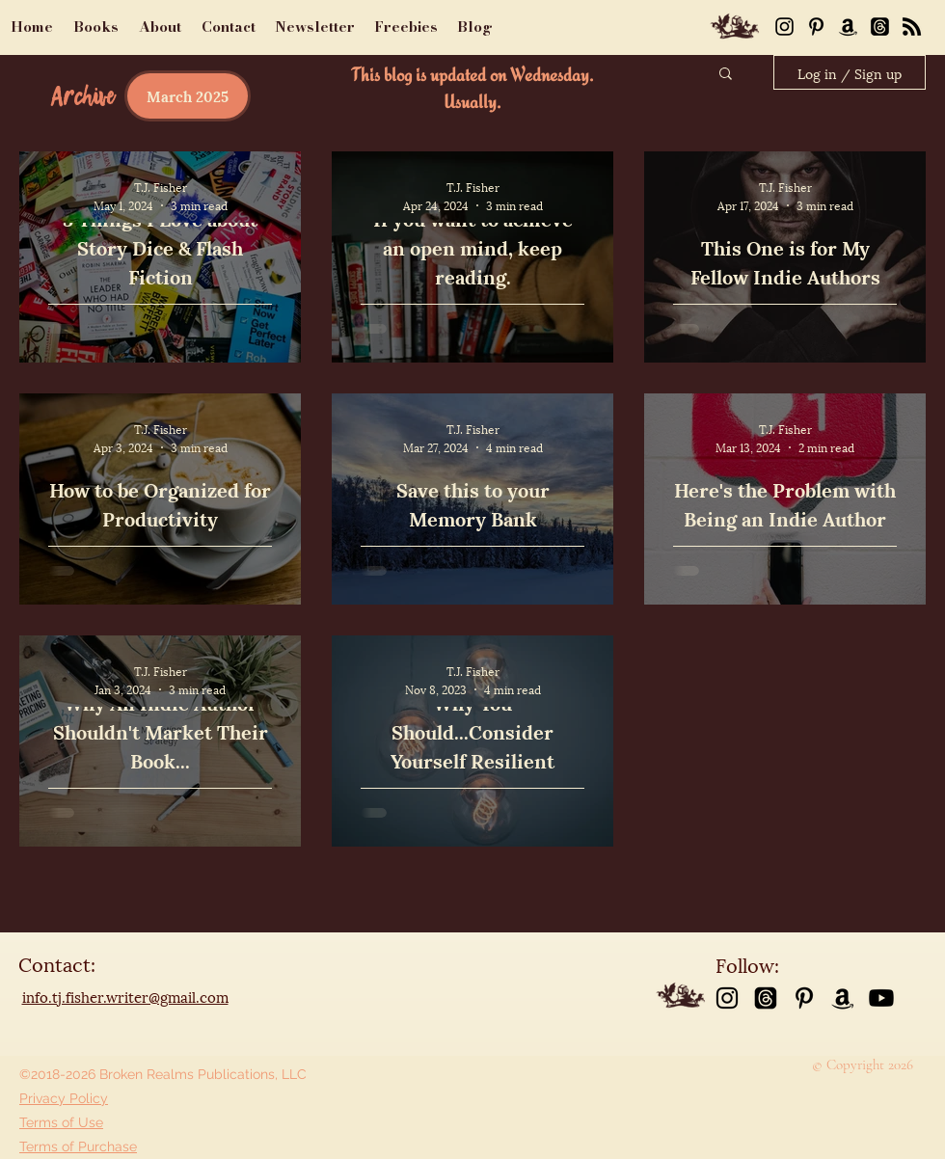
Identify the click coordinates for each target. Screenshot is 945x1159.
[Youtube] (881, 998)
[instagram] (727, 998)
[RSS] (912, 26)
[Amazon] (848, 26)
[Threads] (880, 26)
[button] (725, 75)
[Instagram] (784, 26)
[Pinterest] (816, 26)
